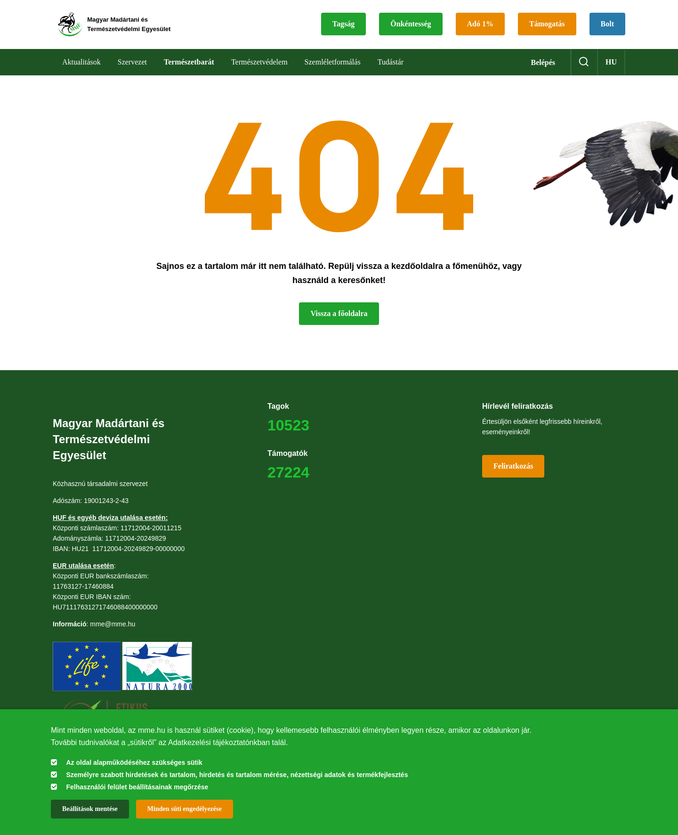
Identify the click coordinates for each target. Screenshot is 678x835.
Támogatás (547, 26)
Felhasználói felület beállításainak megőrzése (137, 787)
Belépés (543, 66)
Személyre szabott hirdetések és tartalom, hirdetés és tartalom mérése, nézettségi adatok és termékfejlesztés (237, 774)
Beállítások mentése (90, 808)
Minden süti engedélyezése (184, 808)
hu (611, 66)
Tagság (343, 26)
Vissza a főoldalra (338, 317)
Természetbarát (189, 66)
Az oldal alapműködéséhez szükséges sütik (134, 762)
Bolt (607, 26)
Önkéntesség (410, 26)
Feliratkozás (513, 470)
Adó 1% (480, 26)
